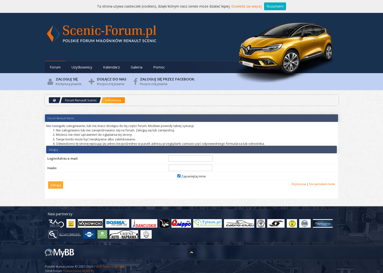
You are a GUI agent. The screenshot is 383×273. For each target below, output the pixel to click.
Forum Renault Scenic (81, 100)
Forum (55, 67)
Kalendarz (111, 67)
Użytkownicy (81, 67)
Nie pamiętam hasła (322, 184)
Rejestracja (299, 184)
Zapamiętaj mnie (191, 176)
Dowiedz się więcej (246, 6)
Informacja (113, 100)
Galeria (136, 67)
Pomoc (159, 67)
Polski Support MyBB (109, 266)
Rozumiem (275, 6)
